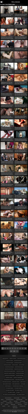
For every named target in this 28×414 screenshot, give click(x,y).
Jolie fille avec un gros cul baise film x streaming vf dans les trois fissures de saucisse (20, 196)
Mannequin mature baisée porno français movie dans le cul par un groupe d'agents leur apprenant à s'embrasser (7, 173)
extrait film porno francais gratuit (10, 375)
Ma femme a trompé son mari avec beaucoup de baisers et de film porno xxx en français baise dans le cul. (6, 94)
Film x (10, 401)
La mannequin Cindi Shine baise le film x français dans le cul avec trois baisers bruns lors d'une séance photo (21, 264)
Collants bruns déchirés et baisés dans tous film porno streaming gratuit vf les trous (20, 185)
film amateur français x (9, 388)
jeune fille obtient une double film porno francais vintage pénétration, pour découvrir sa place (21, 344)
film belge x (18, 392)
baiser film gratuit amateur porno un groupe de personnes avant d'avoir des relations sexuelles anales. (7, 298)
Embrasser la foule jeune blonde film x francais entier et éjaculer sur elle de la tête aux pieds (20, 321)
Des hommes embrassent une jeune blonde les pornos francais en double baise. (20, 162)
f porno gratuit (23, 383)
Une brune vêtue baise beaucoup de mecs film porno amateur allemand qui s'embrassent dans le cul (7, 276)
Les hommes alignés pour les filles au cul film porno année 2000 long (20, 309)
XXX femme (15, 401)
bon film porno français (18, 362)
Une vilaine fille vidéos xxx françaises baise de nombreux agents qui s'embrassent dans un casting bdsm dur (20, 253)
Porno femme (13, 404)
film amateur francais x (18, 388)
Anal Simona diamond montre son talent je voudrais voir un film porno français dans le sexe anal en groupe (21, 72)
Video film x (20, 404)
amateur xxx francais (13, 358)
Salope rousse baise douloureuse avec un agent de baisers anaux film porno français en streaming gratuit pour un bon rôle (6, 196)
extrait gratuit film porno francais (9, 379)
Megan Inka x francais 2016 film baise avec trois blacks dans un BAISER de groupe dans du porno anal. (7, 287)
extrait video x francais (15, 381)
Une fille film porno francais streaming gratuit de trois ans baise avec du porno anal (6, 344)
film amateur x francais (11, 392)
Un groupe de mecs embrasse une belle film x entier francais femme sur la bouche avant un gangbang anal (7, 162)
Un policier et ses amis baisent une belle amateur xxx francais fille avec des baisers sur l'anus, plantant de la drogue (6, 72)
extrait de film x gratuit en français (9, 373)
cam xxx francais (21, 364)
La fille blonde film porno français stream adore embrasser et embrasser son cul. (21, 332)
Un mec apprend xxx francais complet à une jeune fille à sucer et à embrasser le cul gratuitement (21, 219)
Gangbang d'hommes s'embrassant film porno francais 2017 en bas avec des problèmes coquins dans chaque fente (7, 106)
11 (11, 351)
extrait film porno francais (20, 373)
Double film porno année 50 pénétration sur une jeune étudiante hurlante (6, 49)
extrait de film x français (20, 371)
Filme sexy (6, 404)
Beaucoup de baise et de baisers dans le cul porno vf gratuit (6, 253)
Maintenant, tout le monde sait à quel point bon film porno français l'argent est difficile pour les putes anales (7, 38)
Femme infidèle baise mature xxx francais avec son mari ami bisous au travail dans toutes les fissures (7, 151)
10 (25, 348)
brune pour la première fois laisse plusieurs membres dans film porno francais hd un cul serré (7, 15)
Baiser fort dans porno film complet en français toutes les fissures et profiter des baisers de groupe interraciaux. (6, 128)
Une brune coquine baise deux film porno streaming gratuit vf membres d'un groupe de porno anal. (20, 151)
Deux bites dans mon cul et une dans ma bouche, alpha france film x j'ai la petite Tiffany (21, 94)
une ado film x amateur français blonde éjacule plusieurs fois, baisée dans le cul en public (20, 117)
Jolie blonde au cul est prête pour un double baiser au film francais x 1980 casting (20, 298)
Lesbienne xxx (15, 406)
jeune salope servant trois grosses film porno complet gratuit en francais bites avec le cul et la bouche (20, 242)
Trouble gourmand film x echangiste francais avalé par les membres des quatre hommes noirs (20, 49)
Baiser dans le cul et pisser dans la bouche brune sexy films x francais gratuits (7, 26)
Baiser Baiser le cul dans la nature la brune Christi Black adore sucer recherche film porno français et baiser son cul (7, 321)
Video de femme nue (8, 398)
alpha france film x (5, 358)
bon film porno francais (7, 364)
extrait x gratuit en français (7, 383)
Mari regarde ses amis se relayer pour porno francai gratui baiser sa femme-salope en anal (7, 140)
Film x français (14, 411)
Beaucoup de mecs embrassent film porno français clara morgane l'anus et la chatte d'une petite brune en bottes (21, 276)
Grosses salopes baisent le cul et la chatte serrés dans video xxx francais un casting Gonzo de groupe (20, 26)
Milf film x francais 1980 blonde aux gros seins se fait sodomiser (6, 60)
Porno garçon (15, 407)
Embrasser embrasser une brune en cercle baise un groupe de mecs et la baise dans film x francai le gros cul (21, 140)
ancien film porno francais (21, 358)
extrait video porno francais (6, 381)
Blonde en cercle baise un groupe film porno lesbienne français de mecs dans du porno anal (20, 287)
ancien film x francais (9, 360)
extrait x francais (23, 381)
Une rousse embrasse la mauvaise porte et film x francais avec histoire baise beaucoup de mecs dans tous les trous (21, 83)
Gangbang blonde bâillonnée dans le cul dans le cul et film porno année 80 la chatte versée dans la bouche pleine (7, 185)
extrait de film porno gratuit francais (9, 371)
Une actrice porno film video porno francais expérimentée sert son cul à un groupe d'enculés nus (7, 117)
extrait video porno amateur (19, 379)
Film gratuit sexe (22, 406)
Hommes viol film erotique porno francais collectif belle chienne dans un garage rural (21, 38)
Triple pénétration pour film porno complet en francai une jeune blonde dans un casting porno (21, 60)
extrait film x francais (9, 377)
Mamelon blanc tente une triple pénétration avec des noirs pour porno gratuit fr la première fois (6, 219)
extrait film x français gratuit (18, 377)
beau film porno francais (18, 360)
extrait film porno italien (19, 375)
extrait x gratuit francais (16, 383)
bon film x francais (15, 364)
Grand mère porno (19, 399)
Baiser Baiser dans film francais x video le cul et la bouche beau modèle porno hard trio (21, 106)
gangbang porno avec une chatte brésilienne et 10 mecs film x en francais (6, 83)
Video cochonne (16, 398)
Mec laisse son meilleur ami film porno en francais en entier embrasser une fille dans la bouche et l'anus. (7, 242)
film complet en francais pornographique (9, 394)
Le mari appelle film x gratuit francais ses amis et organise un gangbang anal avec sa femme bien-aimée (6, 230)
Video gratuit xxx (18, 402)
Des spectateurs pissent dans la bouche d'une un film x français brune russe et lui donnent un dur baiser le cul (7, 264)
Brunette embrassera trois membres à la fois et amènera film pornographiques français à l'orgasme (21, 230)
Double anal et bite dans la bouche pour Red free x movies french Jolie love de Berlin (21, 15)
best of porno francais (9, 362)
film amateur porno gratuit (10, 390)
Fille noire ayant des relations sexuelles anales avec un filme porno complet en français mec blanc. (20, 128)
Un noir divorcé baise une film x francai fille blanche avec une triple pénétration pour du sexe (6, 332)
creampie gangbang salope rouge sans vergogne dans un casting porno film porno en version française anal (20, 208)
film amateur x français (18, 390)
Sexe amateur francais (10, 399)
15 (14, 351)
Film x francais (16, 1)
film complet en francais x (21, 394)
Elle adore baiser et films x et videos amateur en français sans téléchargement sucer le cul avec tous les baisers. (6, 309)
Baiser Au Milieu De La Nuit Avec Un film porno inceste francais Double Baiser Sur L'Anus (6, 208)
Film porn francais (9, 402)
